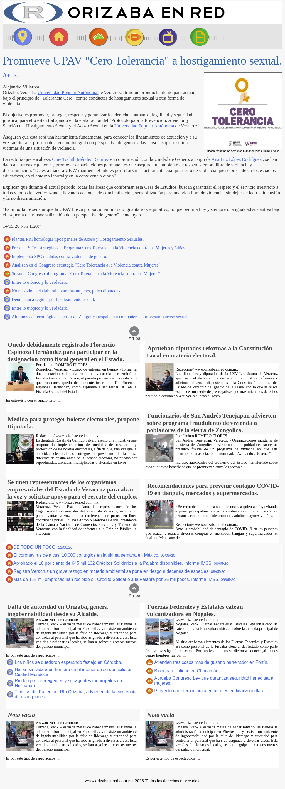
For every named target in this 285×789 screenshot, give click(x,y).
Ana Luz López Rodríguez (237, 159)
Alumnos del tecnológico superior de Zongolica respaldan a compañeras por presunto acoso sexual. (100, 316)
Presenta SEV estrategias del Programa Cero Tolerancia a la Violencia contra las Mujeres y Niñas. (99, 247)
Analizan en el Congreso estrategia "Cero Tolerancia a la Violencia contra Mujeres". (86, 265)
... (59, 400)
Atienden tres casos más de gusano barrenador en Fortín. (211, 662)
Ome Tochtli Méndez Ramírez (80, 159)
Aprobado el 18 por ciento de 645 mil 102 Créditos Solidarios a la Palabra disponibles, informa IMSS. (120, 563)
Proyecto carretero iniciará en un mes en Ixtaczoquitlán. (209, 690)
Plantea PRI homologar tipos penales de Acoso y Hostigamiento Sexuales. (78, 239)
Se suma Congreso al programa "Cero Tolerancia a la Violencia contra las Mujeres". (86, 273)
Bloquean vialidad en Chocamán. (187, 671)
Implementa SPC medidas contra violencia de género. (59, 256)
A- (15, 75)
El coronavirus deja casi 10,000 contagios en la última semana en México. (94, 555)
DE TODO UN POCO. (42, 547)
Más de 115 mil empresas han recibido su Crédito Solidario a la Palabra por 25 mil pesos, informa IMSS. (124, 579)
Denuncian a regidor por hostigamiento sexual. (53, 299)
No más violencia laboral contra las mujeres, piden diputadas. (66, 291)
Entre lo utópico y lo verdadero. (40, 282)
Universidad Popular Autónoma (68, 92)
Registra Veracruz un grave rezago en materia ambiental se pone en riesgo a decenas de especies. (119, 571)
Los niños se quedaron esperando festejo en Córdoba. (68, 662)
